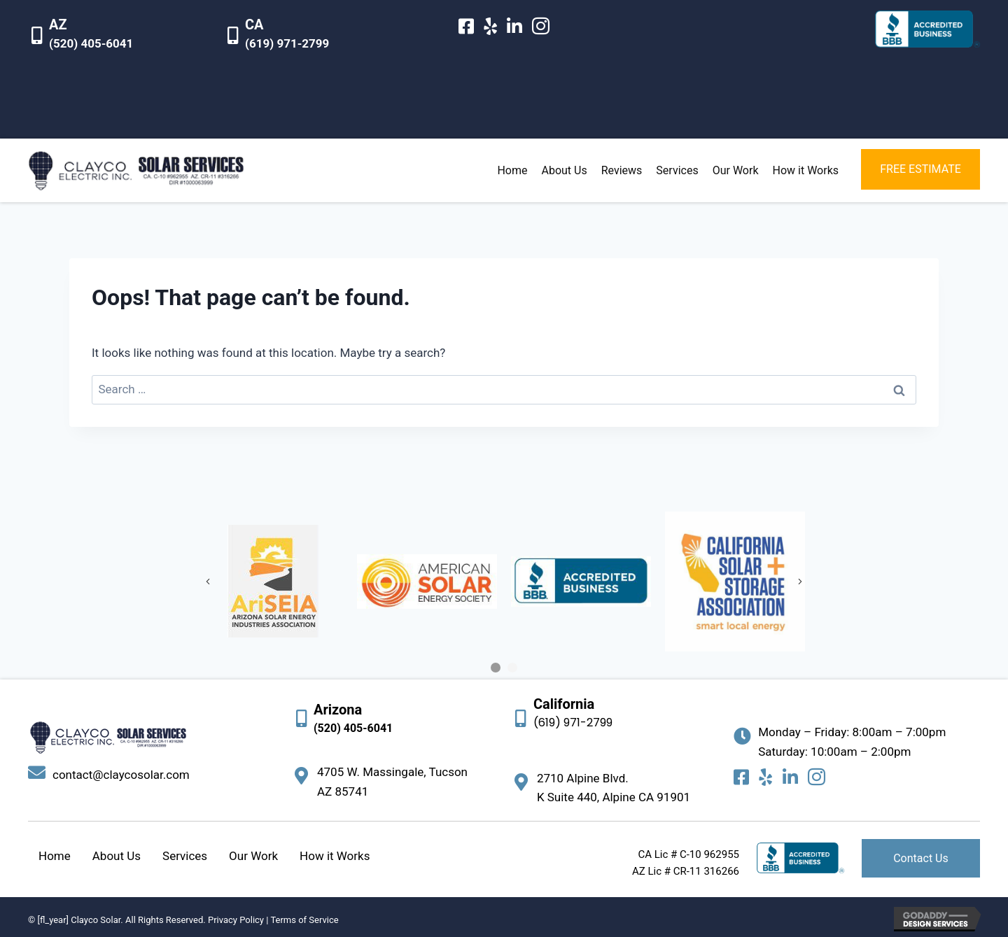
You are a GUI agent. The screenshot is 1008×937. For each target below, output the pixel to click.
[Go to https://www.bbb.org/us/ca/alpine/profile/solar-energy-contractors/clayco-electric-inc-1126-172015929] (927, 29)
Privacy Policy (236, 920)
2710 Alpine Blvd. (583, 778)
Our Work (253, 856)
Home (54, 856)
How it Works (335, 856)
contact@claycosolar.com (121, 775)
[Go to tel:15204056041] (119, 37)
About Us (116, 856)
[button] (920, 169)
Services (184, 856)
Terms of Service (304, 920)
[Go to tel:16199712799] (315, 37)
